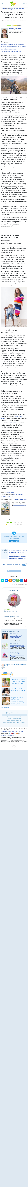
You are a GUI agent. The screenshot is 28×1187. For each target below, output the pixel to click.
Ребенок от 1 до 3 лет (15, 652)
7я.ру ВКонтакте (14, 733)
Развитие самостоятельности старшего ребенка (12, 44)
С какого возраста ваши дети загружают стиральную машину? (18, 645)
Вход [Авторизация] (25, 3)
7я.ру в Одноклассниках (17, 733)
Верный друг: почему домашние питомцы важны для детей (19, 681)
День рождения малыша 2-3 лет (14, 720)
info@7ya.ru (3, 731)
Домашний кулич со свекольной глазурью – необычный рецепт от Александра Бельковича (18, 558)
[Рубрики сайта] (2, 3)
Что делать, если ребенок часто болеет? (18, 689)
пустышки (13, 422)
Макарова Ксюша (10, 492)
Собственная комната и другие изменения (11, 51)
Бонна (6, 735)
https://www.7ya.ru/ (10, 731)
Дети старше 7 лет (14, 633)
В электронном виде (19, 505)
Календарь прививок (9, 667)
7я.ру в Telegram (9, 733)
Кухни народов (7, 609)
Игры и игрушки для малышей (14, 716)
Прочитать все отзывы (14, 571)
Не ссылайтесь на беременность (9, 49)
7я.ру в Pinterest (12, 733)
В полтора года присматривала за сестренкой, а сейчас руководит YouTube (17, 636)
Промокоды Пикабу (19, 731)
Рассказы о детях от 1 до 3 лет (14, 718)
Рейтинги (3, 735)
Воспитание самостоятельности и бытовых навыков (14, 715)
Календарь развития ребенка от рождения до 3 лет (15, 665)
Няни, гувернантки (21, 722)
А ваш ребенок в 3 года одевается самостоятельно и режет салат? (17, 655)
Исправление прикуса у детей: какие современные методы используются (18, 701)
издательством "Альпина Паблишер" (12, 495)
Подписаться (14, 541)
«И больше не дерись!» (19, 499)
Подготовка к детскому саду (9, 722)
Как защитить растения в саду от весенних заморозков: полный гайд (18, 552)
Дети (7, 713)
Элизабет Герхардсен (15, 28)
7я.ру (19, 733)
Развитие (7, 724)
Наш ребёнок (11, 735)
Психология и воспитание (17, 724)
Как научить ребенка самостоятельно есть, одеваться (14, 46)
